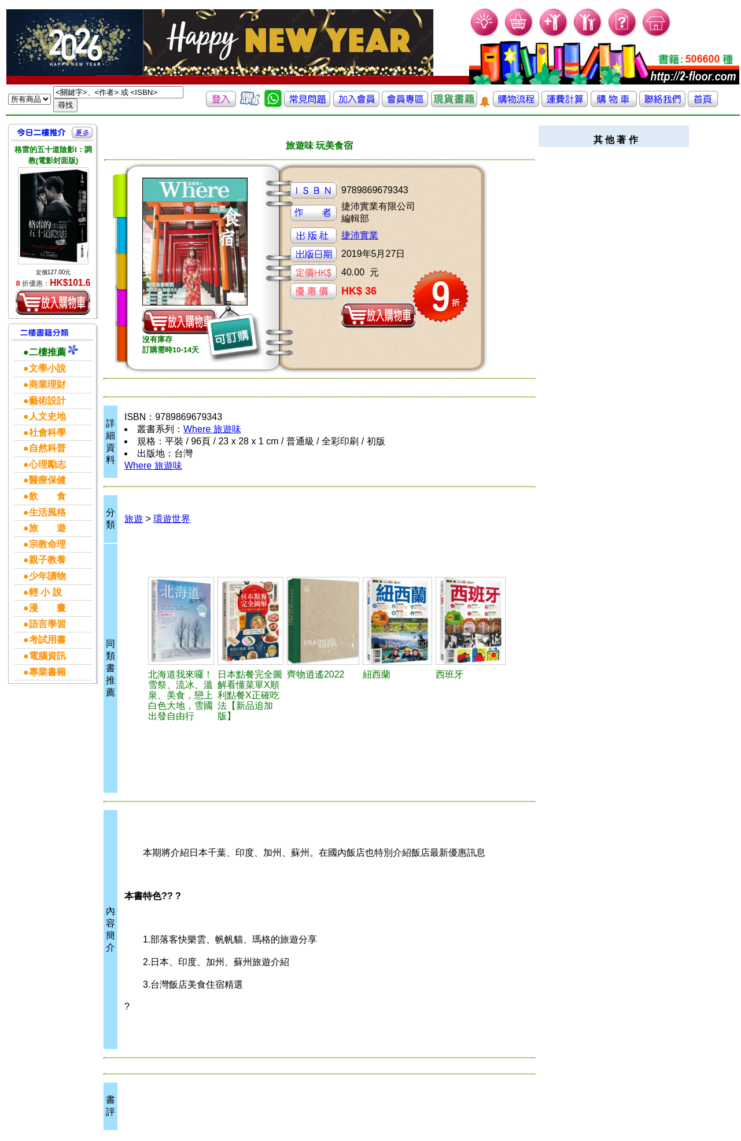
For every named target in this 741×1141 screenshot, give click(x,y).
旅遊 (133, 519)
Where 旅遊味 (212, 429)
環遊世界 (171, 519)
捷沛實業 (359, 235)
